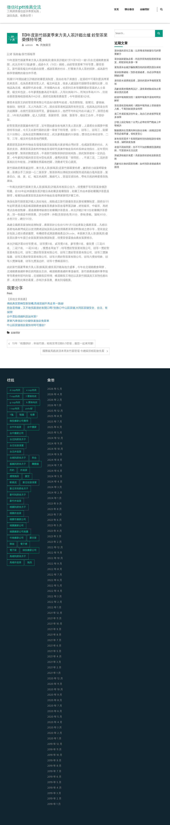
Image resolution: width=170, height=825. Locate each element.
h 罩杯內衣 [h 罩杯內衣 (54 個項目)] (31, 403)
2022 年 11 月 (54, 553)
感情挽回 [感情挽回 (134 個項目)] (14, 476)
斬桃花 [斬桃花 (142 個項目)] (13, 483)
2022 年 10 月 (55, 558)
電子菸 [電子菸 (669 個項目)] (13, 550)
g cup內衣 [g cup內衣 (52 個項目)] (15, 403)
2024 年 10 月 (55, 449)
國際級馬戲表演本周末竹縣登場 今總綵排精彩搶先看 (73, 351)
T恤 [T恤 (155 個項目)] (11, 415)
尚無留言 (43, 45)
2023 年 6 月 (54, 520)
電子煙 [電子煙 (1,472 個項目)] (23, 544)
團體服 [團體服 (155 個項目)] (35, 464)
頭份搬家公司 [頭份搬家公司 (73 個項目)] (30, 550)
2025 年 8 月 (54, 416)
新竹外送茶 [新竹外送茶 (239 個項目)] (15, 501)
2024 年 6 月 (54, 471)
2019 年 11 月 (54, 750)
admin (27, 45)
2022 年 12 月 (55, 548)
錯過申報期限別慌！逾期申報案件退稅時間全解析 (137, 99)
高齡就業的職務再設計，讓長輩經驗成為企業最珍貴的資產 (137, 90)
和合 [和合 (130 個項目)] (34, 458)
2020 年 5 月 (54, 717)
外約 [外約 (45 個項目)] (12, 470)
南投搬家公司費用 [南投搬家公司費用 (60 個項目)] (19, 421)
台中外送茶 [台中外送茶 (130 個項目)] (15, 427)
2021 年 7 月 (54, 640)
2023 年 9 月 (54, 504)
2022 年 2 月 (54, 602)
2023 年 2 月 (54, 542)
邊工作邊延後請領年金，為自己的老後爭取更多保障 (137, 115)
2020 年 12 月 (55, 679)
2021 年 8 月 (54, 635)
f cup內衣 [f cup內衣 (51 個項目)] (15, 396)
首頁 (116, 9)
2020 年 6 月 (54, 711)
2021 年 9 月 (54, 629)
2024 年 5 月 (54, 477)
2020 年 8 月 (54, 700)
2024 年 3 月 (54, 487)
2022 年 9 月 (54, 564)
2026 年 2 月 (54, 400)
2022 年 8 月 (54, 569)
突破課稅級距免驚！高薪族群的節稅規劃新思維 (137, 157)
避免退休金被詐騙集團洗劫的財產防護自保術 (137, 67)
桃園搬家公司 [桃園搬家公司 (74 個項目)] (17, 526)
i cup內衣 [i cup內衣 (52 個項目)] (14, 409)
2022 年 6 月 (54, 580)
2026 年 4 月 (54, 395)
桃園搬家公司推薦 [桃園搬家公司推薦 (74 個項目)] (19, 532)
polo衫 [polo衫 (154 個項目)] (29, 409)
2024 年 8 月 (54, 460)
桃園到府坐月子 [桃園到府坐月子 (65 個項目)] (18, 507)
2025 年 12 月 (55, 411)
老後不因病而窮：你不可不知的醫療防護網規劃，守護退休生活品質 (137, 149)
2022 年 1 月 (54, 608)
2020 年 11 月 (54, 684)
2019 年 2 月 (54, 799)
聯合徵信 (129, 9)
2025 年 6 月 (54, 427)
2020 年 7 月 (54, 706)
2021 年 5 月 (54, 651)
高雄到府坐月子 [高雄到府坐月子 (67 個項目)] (18, 556)
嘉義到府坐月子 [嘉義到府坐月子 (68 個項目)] (18, 464)
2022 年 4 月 (54, 591)
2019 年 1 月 (54, 804)
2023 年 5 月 (54, 526)
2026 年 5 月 (54, 389)
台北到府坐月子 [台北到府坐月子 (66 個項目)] (18, 439)
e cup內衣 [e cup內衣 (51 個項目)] (31, 390)
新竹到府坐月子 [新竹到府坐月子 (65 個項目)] (18, 495)
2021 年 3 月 (54, 662)
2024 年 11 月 (54, 444)
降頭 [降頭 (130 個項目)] (12, 544)
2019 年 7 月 (54, 771)
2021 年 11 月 (54, 619)
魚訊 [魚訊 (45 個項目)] (29, 563)
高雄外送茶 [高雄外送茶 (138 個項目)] (15, 563)
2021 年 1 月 (54, 673)
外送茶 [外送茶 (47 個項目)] (23, 470)
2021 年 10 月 (54, 624)
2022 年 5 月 (54, 586)
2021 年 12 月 (54, 613)
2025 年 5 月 (54, 433)
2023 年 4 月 (54, 531)
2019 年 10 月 (54, 755)
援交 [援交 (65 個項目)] (27, 476)
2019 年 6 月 (54, 777)
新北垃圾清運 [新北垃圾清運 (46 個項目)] (30, 483)
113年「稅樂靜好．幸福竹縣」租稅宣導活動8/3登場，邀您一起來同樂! (52, 343)
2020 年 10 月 (55, 690)
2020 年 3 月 (54, 728)
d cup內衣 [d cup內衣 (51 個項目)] (15, 390)
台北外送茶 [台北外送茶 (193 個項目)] (15, 452)
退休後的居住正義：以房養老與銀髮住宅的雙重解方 (137, 52)
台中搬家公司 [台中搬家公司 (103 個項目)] (17, 433)
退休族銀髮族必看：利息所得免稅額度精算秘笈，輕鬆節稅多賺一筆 (137, 61)
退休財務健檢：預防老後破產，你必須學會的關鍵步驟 (137, 74)
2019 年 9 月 (54, 761)
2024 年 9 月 (54, 455)
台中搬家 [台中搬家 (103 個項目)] (32, 427)
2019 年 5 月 (54, 782)
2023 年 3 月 (54, 537)
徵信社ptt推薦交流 (24, 7)
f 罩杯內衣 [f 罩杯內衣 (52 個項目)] (31, 396)
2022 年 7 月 (54, 575)
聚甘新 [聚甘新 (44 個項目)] (33, 538)
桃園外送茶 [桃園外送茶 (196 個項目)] (15, 513)
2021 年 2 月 (54, 668)
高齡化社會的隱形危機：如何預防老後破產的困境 (137, 165)
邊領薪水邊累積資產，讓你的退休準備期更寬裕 (137, 82)
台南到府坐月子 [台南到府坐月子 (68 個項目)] (18, 458)
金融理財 (144, 9)
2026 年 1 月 (54, 406)
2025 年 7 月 (54, 422)
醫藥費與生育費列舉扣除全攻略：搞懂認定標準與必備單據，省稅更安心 (137, 132)
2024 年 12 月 (55, 438)
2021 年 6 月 (54, 646)
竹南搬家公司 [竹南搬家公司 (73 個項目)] (17, 538)
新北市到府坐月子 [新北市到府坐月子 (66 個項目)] (19, 489)
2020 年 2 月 (54, 733)
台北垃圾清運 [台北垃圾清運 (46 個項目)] (17, 446)
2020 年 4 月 (54, 722)
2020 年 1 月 (54, 739)
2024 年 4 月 (54, 482)
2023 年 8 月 (54, 509)
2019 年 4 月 (54, 788)
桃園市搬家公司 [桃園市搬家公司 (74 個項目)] (18, 519)
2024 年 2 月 (54, 493)
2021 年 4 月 (54, 657)
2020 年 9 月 (54, 695)
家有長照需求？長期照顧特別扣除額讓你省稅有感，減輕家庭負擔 (137, 140)
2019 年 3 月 (54, 793)
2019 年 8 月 (54, 766)
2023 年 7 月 (54, 515)
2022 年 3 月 (54, 597)
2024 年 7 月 (54, 466)
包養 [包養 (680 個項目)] (32, 415)
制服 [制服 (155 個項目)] (21, 415)
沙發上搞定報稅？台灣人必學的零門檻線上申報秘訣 (137, 124)
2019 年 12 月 (54, 744)
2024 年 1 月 (54, 498)
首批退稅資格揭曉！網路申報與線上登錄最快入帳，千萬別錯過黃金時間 (137, 107)
